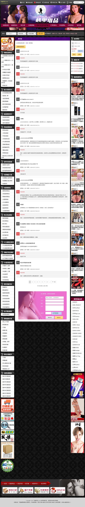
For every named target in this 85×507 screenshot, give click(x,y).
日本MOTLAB (76, 344)
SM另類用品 (5, 280)
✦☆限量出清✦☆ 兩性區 (7, 65)
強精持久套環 (6, 165)
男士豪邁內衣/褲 (6, 363)
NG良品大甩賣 (6, 69)
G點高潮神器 (5, 98)
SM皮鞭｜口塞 (6, 271)
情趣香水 (4, 287)
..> (50, 282)
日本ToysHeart (76, 308)
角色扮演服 (5, 344)
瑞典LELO (75, 361)
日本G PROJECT (76, 305)
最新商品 (14, 25)
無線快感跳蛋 (6, 120)
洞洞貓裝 (4, 333)
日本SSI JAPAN (76, 330)
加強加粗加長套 (6, 167)
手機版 (69, 2)
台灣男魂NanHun (76, 370)
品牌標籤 (31, 25)
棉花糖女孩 (5, 324)
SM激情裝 (5, 277)
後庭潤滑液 (5, 208)
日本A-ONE (75, 319)
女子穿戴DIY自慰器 (7, 258)
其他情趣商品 (6, 307)
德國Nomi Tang (76, 356)
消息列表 (20, 483)
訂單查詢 (54, 25)
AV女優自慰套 (6, 141)
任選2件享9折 (6, 75)
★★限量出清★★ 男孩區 (7, 56)
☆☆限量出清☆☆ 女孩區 (7, 61)
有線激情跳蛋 (6, 117)
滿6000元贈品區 (6, 393)
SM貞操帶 (5, 274)
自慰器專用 (5, 205)
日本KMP (74, 339)
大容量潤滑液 (6, 210)
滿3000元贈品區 (6, 384)
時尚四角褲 (5, 366)
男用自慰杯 (5, 130)
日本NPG (74, 302)
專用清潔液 (5, 295)
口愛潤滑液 (5, 199)
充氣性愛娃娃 (6, 144)
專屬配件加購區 (6, 72)
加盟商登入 (35, 483)
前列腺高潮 (5, 235)
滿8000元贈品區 (6, 396)
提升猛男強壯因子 (7, 170)
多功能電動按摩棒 (7, 92)
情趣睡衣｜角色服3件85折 (7, 81)
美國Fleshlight (76, 350)
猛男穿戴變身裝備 (7, 255)
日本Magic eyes (76, 313)
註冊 (79, 54)
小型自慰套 (5, 133)
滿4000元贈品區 (6, 387)
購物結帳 (29, 2)
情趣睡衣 (4, 336)
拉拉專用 (4, 238)
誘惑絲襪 (4, 338)
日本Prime (75, 342)
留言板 (79, 25)
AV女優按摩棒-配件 (7, 248)
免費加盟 (45, 2)
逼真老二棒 (5, 95)
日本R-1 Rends (76, 325)
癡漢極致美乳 (6, 147)
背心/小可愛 (5, 321)
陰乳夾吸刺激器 (6, 104)
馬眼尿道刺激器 (6, 229)
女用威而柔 (5, 107)
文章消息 (71, 25)
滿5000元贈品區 (6, 390)
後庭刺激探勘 (6, 293)
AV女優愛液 (5, 202)
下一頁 (53, 282)
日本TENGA (75, 310)
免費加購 (6, 25)
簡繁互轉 (53, 2)
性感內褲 (4, 350)
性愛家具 (4, 183)
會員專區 (43, 483)
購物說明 (37, 2)
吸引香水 (4, 223)
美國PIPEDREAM (76, 353)
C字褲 (4, 327)
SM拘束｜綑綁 (6, 268)
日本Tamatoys (75, 316)
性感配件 (4, 347)
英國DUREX (75, 347)
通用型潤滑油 (6, 191)
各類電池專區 (6, 314)
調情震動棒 (5, 101)
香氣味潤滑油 (6, 196)
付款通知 (62, 25)
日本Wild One (75, 327)
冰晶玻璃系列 (6, 304)
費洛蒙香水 (5, 290)
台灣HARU (75, 367)
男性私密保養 (6, 301)
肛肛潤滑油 (5, 221)
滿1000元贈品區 (6, 376)
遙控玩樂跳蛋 (6, 123)
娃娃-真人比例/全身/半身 (7, 156)
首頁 (22, 2)
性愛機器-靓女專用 (7, 180)
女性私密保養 (6, 298)
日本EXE (74, 322)
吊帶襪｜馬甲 (6, 341)
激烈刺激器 (5, 218)
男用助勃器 (5, 153)
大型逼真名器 (6, 138)
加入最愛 (61, 2)
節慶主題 (4, 330)
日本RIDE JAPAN (76, 333)
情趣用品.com (4, 2)
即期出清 (4, 85)
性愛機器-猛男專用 (7, 178)
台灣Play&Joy (75, 364)
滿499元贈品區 (6, 379)
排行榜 (23, 25)
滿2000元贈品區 (6, 382)
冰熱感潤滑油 (6, 193)
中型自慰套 (5, 136)
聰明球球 (4, 110)
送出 (74, 54)
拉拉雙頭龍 (5, 232)
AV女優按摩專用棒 (7, 245)
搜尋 (41, 33)
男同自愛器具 (6, 226)
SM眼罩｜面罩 (6, 265)
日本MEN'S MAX (76, 336)
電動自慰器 (5, 150)
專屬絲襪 (4, 360)
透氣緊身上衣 (6, 369)
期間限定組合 (6, 78)
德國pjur (74, 359)
